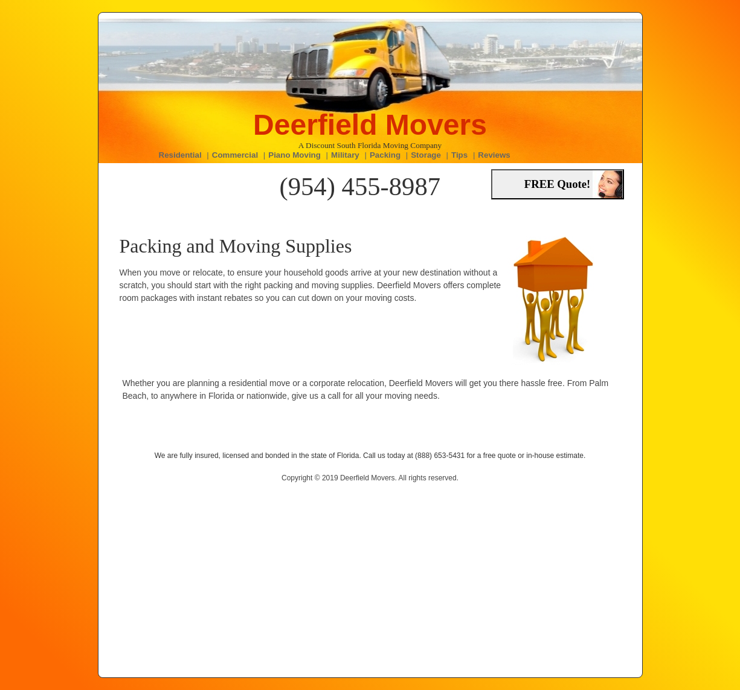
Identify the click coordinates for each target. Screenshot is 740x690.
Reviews (494, 155)
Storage (426, 155)
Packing (385, 155)
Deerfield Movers (370, 125)
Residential (180, 155)
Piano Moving (294, 155)
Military (345, 155)
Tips (459, 155)
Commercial (235, 155)
